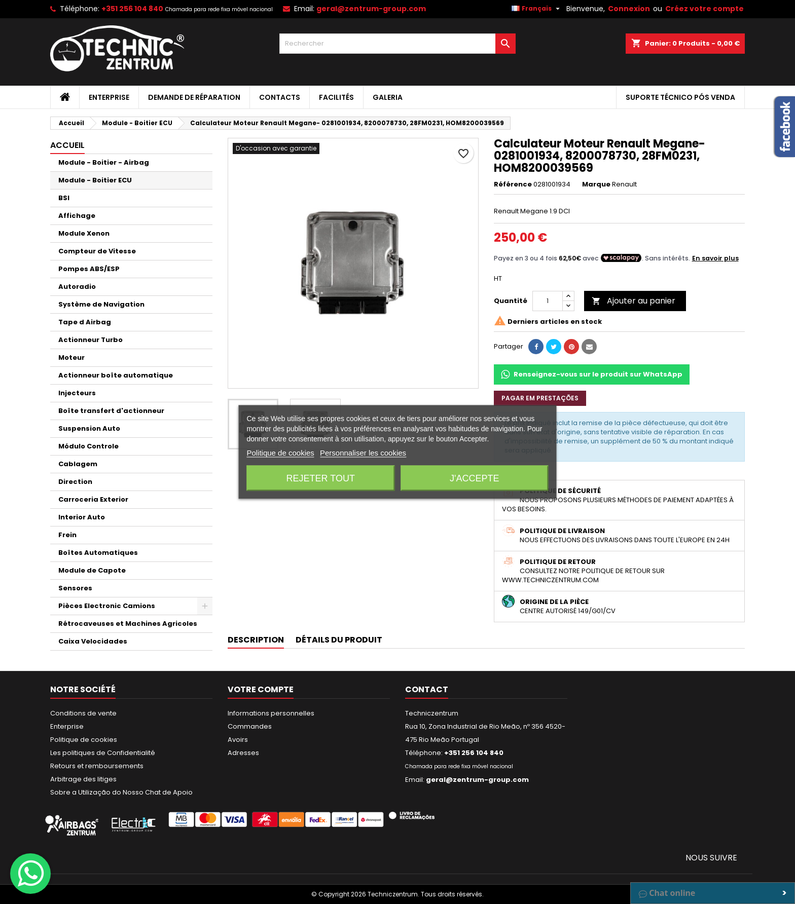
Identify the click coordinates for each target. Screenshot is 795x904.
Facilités (336, 97)
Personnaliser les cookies (363, 452)
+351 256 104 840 (132, 9)
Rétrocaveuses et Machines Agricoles (127, 623)
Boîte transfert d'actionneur (111, 411)
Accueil (67, 145)
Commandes (250, 726)
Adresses (243, 753)
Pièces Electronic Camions (106, 606)
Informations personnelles (271, 713)
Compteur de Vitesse (97, 251)
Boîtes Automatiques (98, 552)
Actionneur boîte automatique (115, 375)
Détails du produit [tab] (339, 640)
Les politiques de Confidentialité (102, 753)
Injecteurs (77, 393)
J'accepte (474, 478)
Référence (513, 184)
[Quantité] (547, 301)
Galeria (388, 97)
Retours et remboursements (96, 766)
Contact (426, 689)
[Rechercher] (397, 43)
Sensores (75, 588)
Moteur (71, 357)
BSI (63, 198)
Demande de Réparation (194, 97)
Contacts (279, 97)
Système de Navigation (101, 304)
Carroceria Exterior (93, 499)
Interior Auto (81, 517)
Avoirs (238, 739)
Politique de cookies (83, 739)
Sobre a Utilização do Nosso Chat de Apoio (121, 792)
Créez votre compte (704, 9)
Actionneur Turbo (90, 340)
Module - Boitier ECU (95, 180)
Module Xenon (84, 233)
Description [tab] (256, 640)
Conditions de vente (83, 713)
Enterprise (109, 97)
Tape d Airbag (84, 322)
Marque (596, 184)
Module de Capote (92, 570)
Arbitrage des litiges (83, 779)
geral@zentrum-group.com (371, 9)
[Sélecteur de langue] (537, 8)
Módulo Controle (88, 446)
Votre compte (261, 689)
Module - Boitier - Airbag (103, 162)
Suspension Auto (89, 428)
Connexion (629, 9)
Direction (75, 481)
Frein (67, 535)
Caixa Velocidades (92, 641)
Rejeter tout (320, 478)
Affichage (76, 215)
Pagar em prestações (540, 398)
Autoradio (77, 286)
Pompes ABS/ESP (89, 269)
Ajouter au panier (633, 301)
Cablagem (77, 464)
